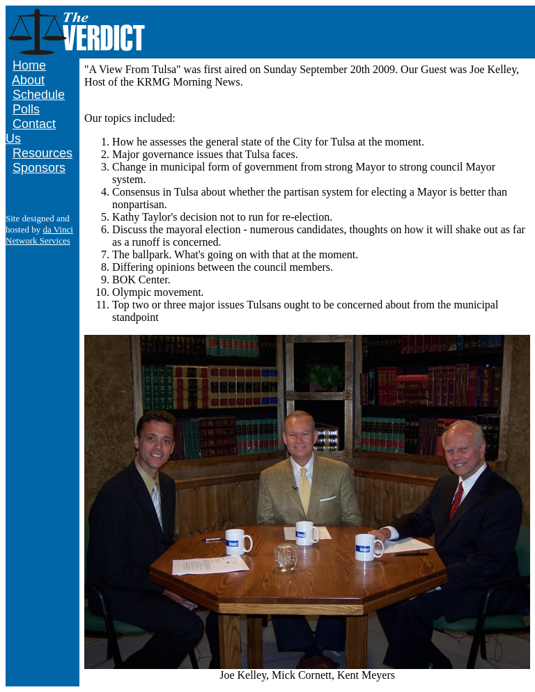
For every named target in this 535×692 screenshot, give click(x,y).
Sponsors (39, 168)
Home (29, 65)
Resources (42, 153)
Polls (26, 109)
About (28, 80)
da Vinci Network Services (39, 235)
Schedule (39, 95)
